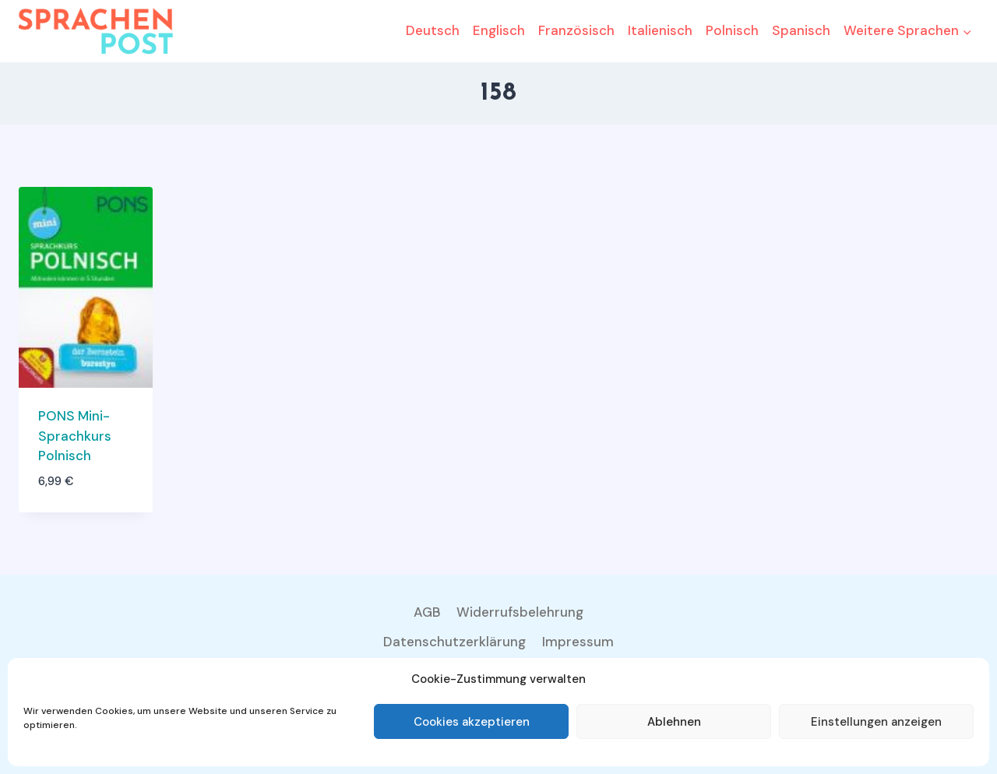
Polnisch (732, 30)
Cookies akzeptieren (472, 722)
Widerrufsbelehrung (519, 612)
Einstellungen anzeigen (876, 722)
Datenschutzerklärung (454, 641)
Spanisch (801, 30)
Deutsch (433, 30)
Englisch (499, 30)
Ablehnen (674, 722)
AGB (427, 612)
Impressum (578, 641)
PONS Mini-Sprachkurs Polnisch (74, 435)
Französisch (576, 30)
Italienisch (660, 30)
